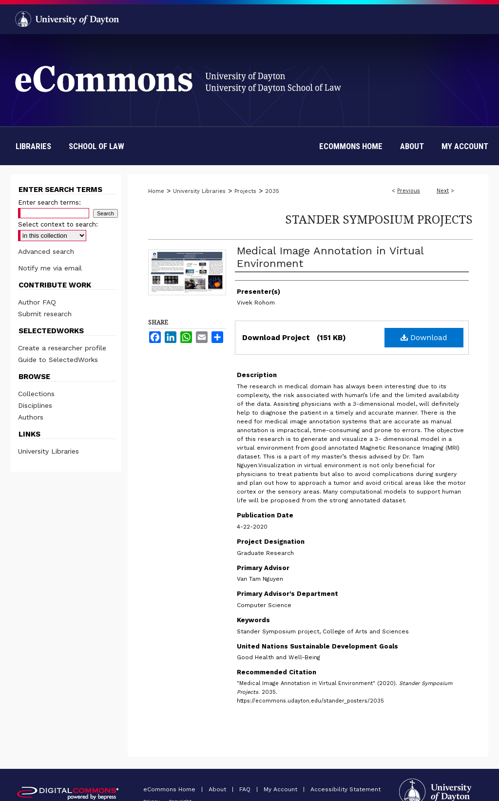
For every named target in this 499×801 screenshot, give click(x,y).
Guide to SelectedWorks (58, 359)
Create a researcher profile (62, 348)
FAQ (245, 789)
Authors (30, 417)
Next (443, 191)
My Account (281, 789)
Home (156, 191)
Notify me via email (50, 268)
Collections (36, 394)
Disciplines (35, 405)
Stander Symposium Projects (379, 219)
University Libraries (199, 191)
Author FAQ (37, 302)
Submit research (45, 314)
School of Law (96, 146)
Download (424, 337)
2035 (272, 191)
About (218, 789)
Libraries (33, 146)
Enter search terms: (49, 202)
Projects (245, 191)
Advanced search (46, 251)
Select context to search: (58, 224)
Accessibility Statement (345, 789)
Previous (408, 191)
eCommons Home (170, 789)
